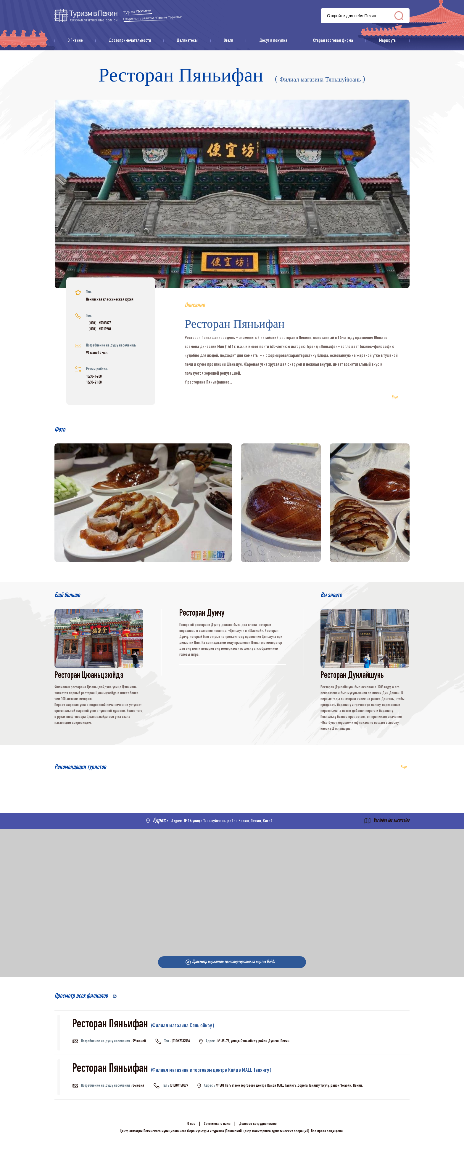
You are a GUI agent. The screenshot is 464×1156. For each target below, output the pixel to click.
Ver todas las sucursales (391, 820)
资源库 (118, 16)
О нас (191, 1124)
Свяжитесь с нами (217, 1124)
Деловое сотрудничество (258, 1124)
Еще (403, 767)
